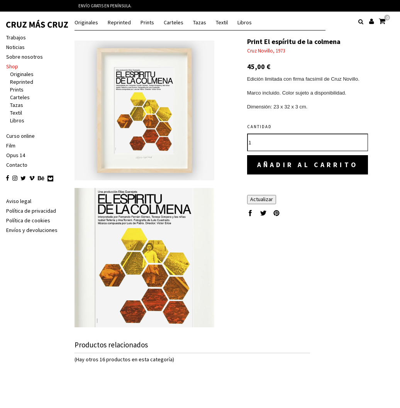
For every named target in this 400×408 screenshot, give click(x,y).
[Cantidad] (308, 142)
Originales (86, 22)
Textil (222, 22)
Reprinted (119, 22)
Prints (147, 22)
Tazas (199, 22)
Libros (244, 22)
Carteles (173, 22)
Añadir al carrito (308, 164)
